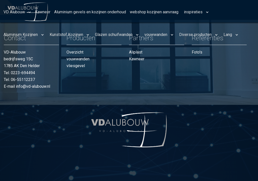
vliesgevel (76, 65)
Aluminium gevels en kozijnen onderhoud (90, 12)
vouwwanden (155, 34)
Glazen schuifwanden (114, 34)
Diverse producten (195, 34)
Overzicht (75, 52)
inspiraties (193, 12)
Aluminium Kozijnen (21, 34)
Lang (227, 34)
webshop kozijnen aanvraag (154, 12)
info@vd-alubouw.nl (33, 86)
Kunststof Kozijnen (66, 34)
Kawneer (136, 59)
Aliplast (135, 52)
